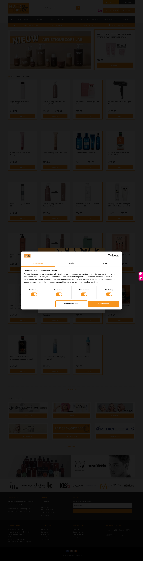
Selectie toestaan (71, 304)
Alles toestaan (103, 304)
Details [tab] (71, 263)
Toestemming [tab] (38, 263)
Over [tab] (105, 263)
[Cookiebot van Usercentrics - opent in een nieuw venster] (109, 255)
